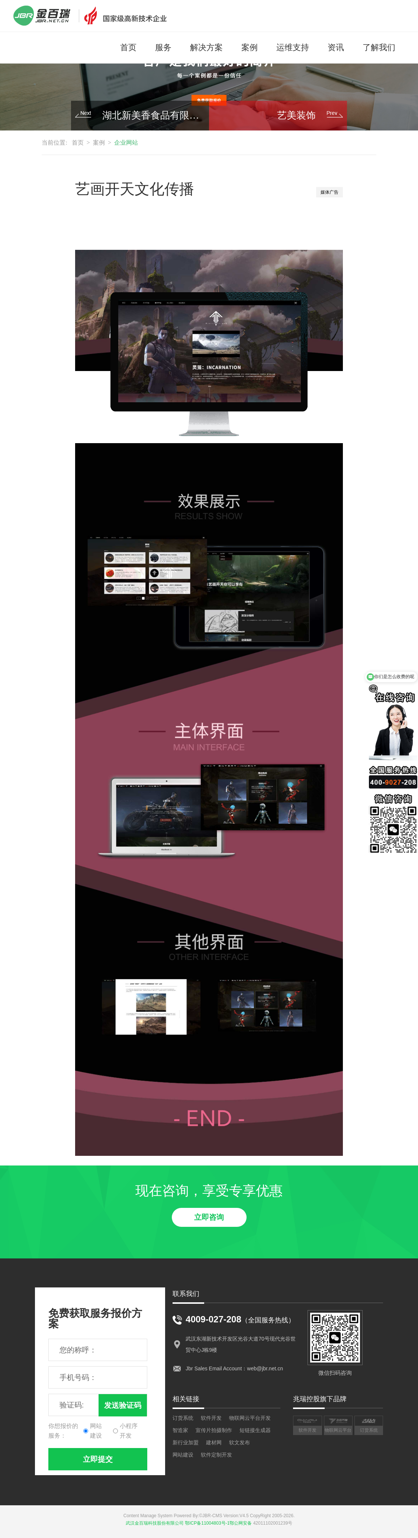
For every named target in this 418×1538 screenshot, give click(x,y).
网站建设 (96, 1431)
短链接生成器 (255, 1430)
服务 (163, 47)
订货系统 (183, 1418)
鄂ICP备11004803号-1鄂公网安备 (218, 1523)
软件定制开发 (216, 1455)
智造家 (180, 1430)
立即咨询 (209, 1217)
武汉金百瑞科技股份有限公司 (155, 1523)
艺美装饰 (296, 115)
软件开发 (211, 1418)
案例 (249, 47)
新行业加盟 (186, 1442)
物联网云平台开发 (250, 1418)
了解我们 (379, 47)
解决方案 (206, 47)
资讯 (336, 47)
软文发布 (239, 1442)
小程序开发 (129, 1431)
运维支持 (292, 47)
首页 (128, 47)
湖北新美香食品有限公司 (152, 115)
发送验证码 (122, 1405)
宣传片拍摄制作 (214, 1430)
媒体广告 (329, 192)
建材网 (214, 1442)
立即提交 (98, 1459)
